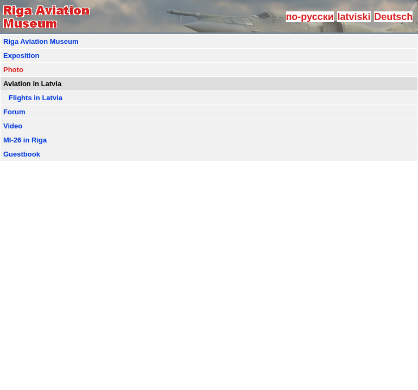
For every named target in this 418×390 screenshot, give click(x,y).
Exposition (21, 55)
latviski (353, 16)
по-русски (310, 16)
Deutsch (393, 16)
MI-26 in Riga (25, 140)
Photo (13, 70)
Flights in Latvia (35, 98)
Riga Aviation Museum (40, 41)
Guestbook (21, 154)
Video (12, 126)
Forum (14, 112)
